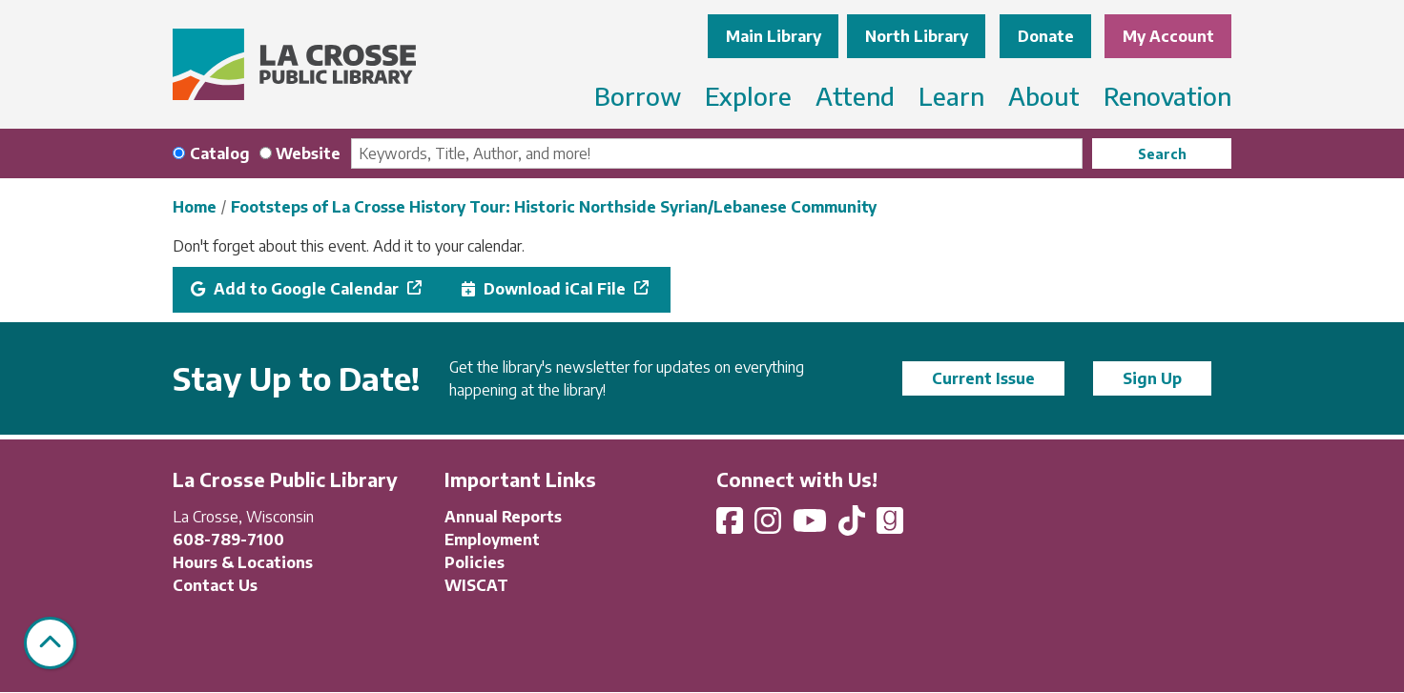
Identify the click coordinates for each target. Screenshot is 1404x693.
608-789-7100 (228, 539)
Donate (1046, 36)
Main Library (773, 36)
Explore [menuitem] (748, 96)
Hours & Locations (243, 562)
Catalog (220, 153)
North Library (916, 36)
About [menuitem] (1044, 96)
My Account (1168, 36)
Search (1162, 154)
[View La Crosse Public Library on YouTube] (812, 526)
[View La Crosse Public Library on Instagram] (769, 526)
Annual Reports (503, 516)
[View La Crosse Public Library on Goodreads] (890, 526)
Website (308, 153)
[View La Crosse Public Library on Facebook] (731, 526)
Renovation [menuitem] (1167, 96)
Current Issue (983, 378)
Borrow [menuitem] (637, 96)
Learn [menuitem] (951, 96)
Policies (474, 562)
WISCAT (476, 585)
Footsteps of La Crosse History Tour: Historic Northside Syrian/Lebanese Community (554, 206)
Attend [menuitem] (855, 96)
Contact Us (215, 585)
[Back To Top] (50, 643)
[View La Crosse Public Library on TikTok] (853, 526)
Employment (492, 539)
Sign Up (1152, 378)
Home (195, 206)
